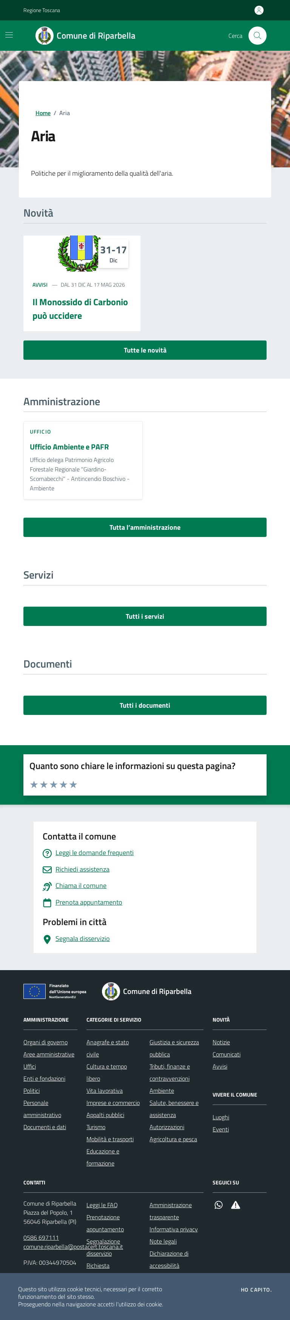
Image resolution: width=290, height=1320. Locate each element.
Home (43, 112)
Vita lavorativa (104, 1090)
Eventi (221, 1129)
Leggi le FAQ (102, 1204)
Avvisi (40, 285)
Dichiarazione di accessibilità (169, 1259)
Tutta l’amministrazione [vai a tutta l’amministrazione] (145, 527)
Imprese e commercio (113, 1102)
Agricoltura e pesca (173, 1139)
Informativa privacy (174, 1229)
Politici (31, 1090)
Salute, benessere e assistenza (174, 1108)
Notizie (221, 1042)
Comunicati (227, 1054)
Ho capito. (256, 1289)
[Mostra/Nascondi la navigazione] (9, 34)
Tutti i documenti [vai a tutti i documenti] (145, 705)
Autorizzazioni (167, 1126)
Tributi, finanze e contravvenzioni (170, 1072)
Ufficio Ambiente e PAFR (69, 447)
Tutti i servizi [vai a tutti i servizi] (145, 616)
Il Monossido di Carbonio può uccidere (80, 308)
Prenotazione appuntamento (105, 1223)
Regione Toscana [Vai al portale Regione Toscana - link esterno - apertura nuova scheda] (41, 10)
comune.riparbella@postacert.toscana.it (73, 1246)
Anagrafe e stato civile (107, 1048)
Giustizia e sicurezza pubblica (174, 1048)
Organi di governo (45, 1042)
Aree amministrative (48, 1054)
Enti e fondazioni (44, 1078)
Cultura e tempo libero (106, 1072)
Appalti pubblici (105, 1114)
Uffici (29, 1066)
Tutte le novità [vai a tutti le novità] (145, 350)
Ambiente (162, 1090)
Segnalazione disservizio (103, 1247)
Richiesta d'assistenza (101, 1271)
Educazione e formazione (102, 1157)
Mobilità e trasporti (110, 1139)
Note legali (163, 1241)
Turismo (95, 1126)
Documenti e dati (44, 1126)
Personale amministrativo (42, 1108)
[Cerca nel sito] (257, 36)
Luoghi (221, 1117)
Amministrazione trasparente (171, 1211)
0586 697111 (41, 1237)
